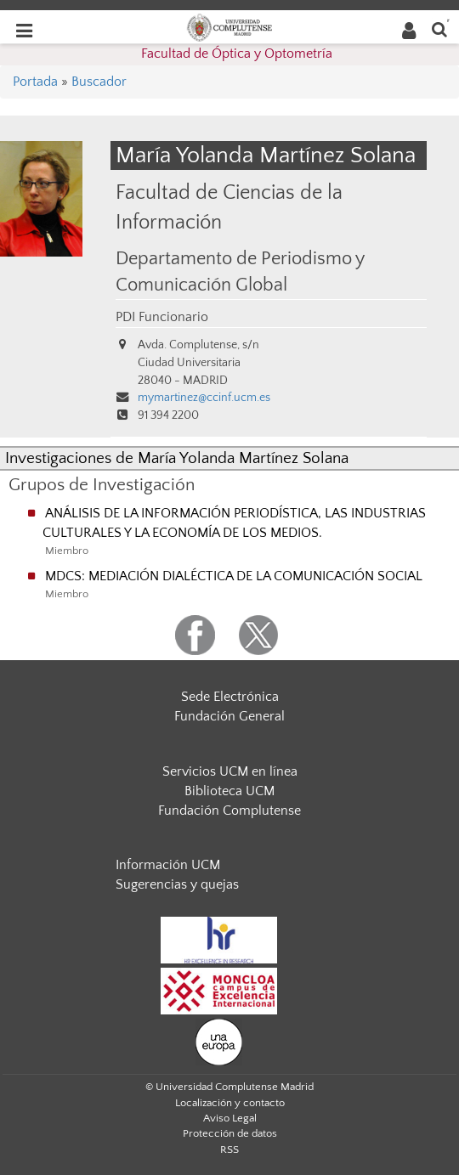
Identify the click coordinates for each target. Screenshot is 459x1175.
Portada (35, 81)
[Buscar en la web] (439, 28)
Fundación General (229, 716)
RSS (229, 1149)
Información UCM (168, 865)
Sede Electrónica (230, 696)
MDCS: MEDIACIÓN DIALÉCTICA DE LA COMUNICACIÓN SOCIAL (233, 576)
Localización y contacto (230, 1103)
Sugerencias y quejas (177, 884)
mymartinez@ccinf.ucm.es (204, 397)
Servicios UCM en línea (230, 771)
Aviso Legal (230, 1118)
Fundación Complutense (229, 810)
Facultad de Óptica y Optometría (236, 53)
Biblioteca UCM (229, 791)
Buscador (99, 81)
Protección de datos (230, 1133)
